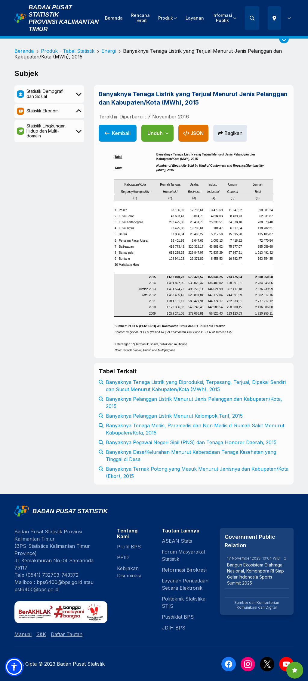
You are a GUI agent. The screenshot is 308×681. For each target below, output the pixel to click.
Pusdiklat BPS (178, 617)
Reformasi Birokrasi (184, 570)
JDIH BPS (173, 628)
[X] (267, 664)
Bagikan (230, 133)
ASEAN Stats (177, 541)
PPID (123, 557)
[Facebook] (228, 664)
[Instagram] (248, 664)
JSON (193, 133)
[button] (14, 667)
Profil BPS (129, 547)
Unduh (158, 133)
